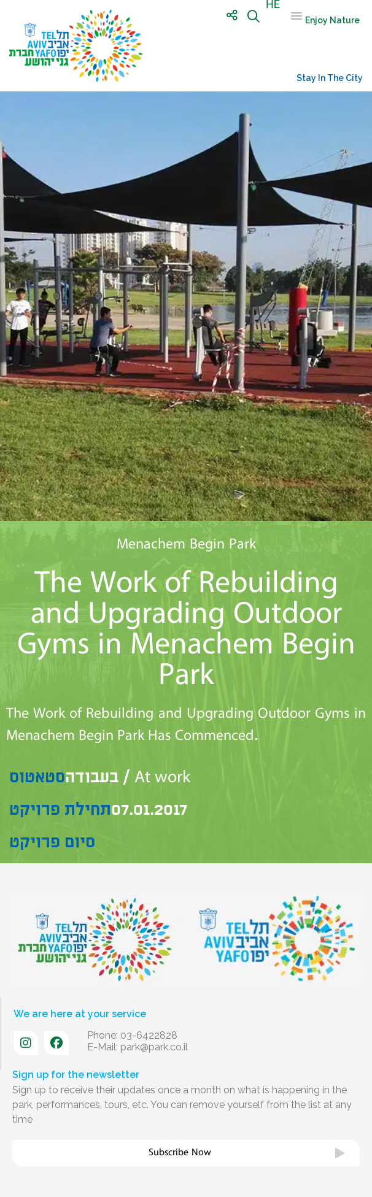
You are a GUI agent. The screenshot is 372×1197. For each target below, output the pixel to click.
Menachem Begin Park (186, 544)
